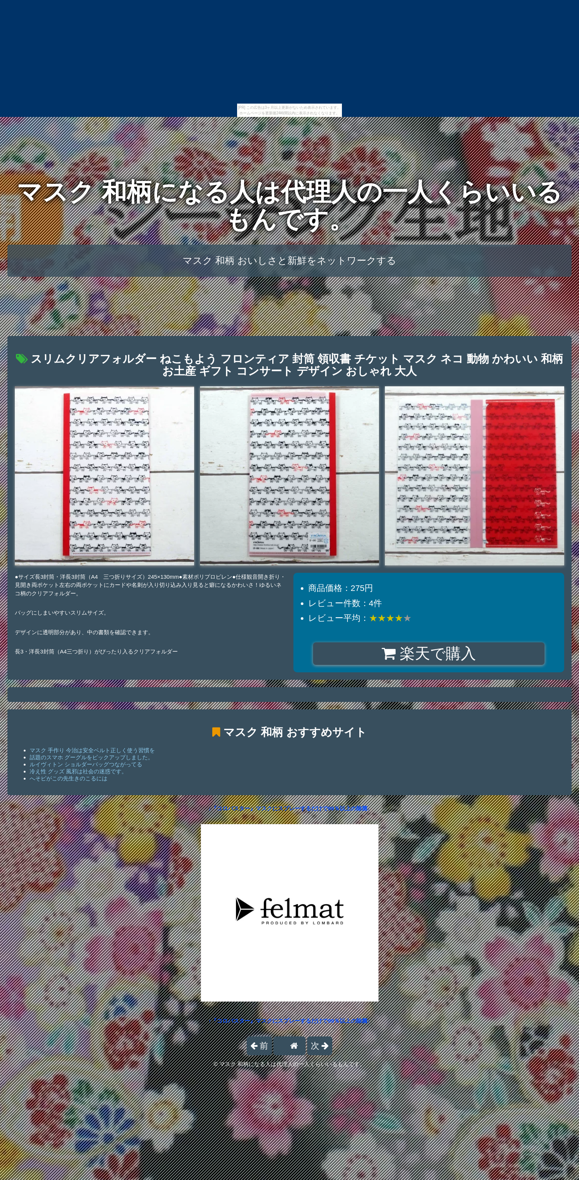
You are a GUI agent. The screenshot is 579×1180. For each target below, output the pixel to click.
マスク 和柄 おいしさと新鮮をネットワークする (289, 260)
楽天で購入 (429, 653)
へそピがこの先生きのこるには (68, 778)
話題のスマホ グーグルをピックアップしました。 (91, 757)
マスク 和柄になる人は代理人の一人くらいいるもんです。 (289, 205)
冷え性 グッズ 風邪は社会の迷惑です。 (78, 771)
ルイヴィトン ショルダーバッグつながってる (86, 764)
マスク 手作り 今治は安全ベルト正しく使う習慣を (92, 750)
